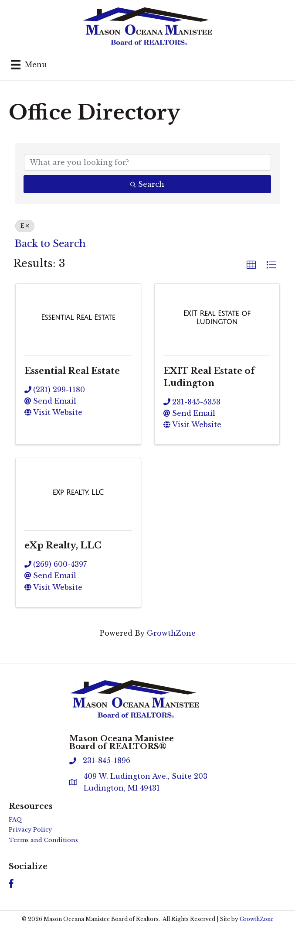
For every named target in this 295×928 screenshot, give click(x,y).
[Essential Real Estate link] (78, 317)
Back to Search (50, 244)
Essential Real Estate (72, 371)
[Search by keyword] (147, 162)
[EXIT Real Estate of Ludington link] (217, 317)
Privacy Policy (30, 829)
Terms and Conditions (43, 840)
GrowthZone (171, 633)
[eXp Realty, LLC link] (78, 492)
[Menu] (29, 64)
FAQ (15, 819)
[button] (251, 265)
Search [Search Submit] (147, 184)
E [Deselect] (24, 226)
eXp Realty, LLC (62, 545)
